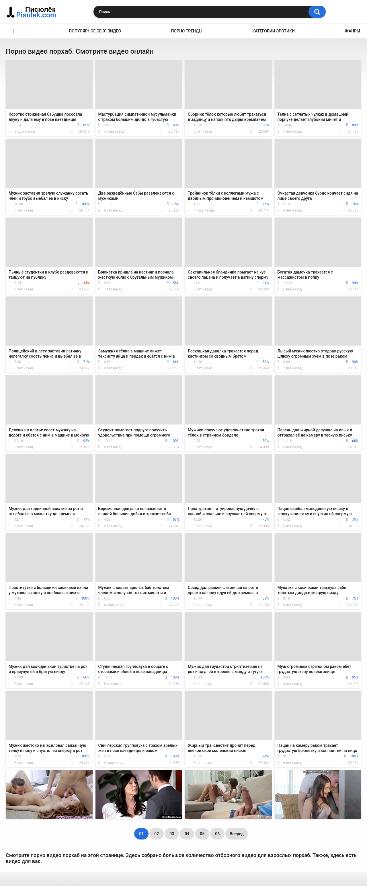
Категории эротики (273, 31)
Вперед (236, 833)
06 (217, 833)
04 (187, 833)
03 (171, 833)
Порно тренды (186, 31)
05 (202, 833)
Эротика (13, 31)
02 (156, 833)
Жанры (352, 31)
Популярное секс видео (95, 31)
